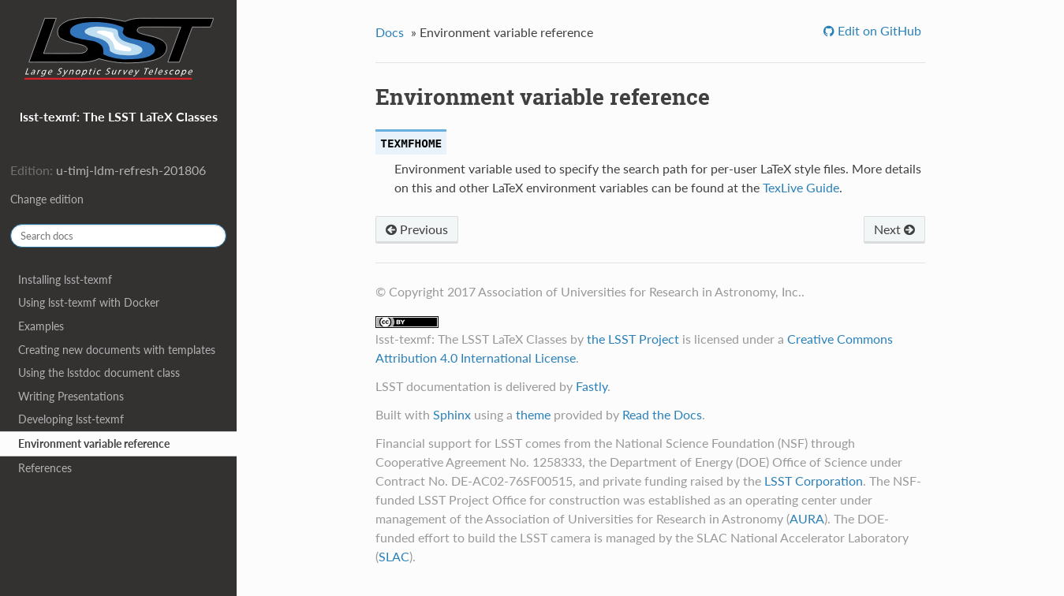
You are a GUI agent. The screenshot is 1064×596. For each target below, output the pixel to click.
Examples (41, 326)
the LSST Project (633, 338)
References (45, 468)
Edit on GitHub (877, 30)
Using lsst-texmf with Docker (88, 302)
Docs (389, 31)
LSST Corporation (813, 480)
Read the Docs (662, 414)
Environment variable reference (94, 443)
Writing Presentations (71, 396)
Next (894, 229)
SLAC (394, 556)
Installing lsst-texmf (65, 279)
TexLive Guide (801, 187)
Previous (417, 229)
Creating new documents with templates (116, 349)
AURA (807, 518)
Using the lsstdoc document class (99, 372)
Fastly (591, 385)
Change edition (47, 199)
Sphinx (452, 414)
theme (533, 414)
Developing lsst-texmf (71, 419)
